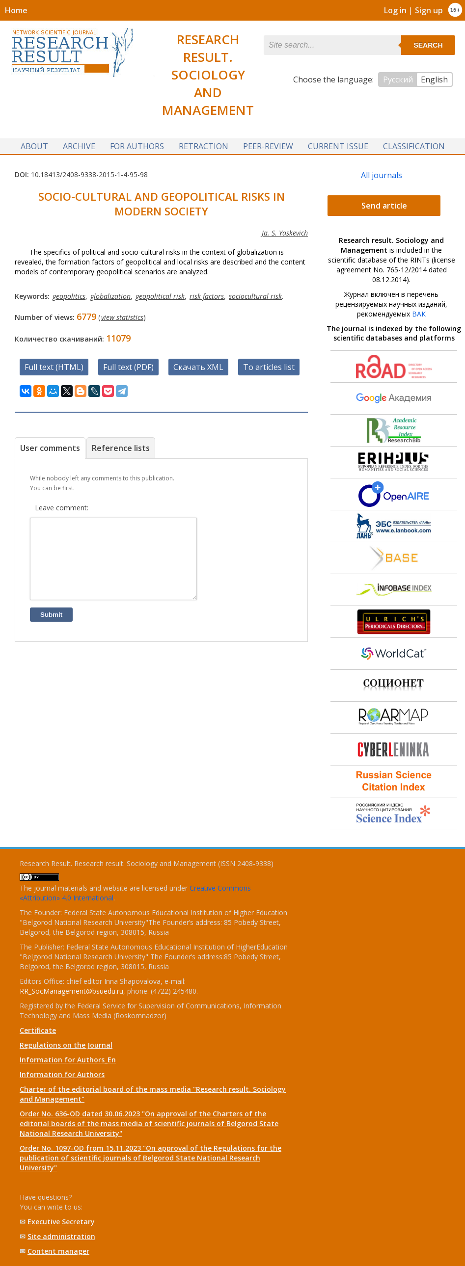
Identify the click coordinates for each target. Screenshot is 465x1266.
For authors (137, 146)
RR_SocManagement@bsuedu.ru (71, 991)
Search (427, 45)
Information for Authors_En (68, 1059)
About (34, 146)
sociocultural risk (255, 296)
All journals (381, 175)
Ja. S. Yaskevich (285, 232)
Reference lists (121, 448)
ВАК (419, 313)
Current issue (338, 146)
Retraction (203, 146)
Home (16, 10)
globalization (110, 296)
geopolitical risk (160, 296)
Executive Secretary (61, 1221)
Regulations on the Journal (66, 1045)
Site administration (61, 1236)
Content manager (58, 1251)
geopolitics (69, 296)
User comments (50, 448)
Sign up (429, 10)
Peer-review (268, 146)
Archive (79, 146)
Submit (51, 629)
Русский (398, 79)
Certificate (38, 1030)
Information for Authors (62, 1074)
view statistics (122, 317)
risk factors (207, 296)
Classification (414, 146)
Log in (395, 10)
